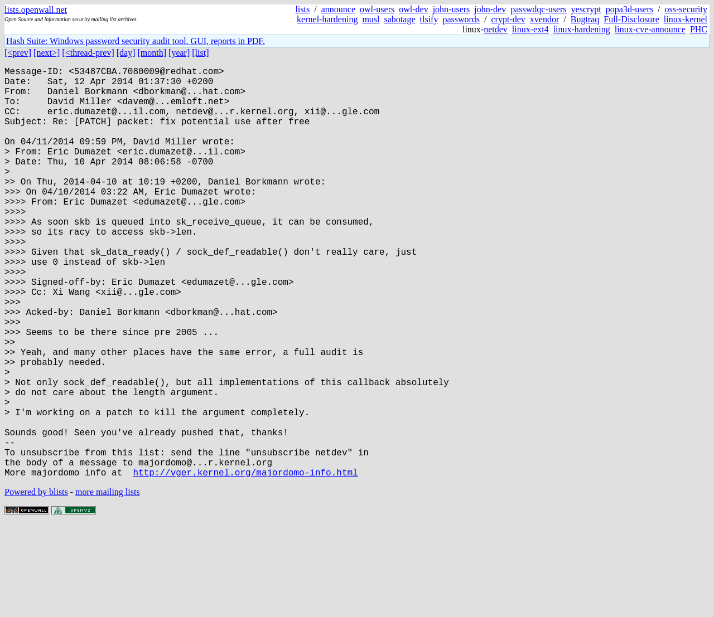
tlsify (428, 19)
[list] (200, 52)
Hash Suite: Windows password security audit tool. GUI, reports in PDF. (135, 41)
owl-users (377, 9)
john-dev (490, 9)
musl (370, 19)
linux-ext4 (530, 29)
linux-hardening (581, 29)
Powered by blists (36, 583)
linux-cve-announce (650, 29)
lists (302, 9)
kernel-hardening (327, 19)
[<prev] (17, 52)
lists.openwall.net (35, 9)
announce (338, 9)
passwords (461, 19)
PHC (698, 29)
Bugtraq (585, 19)
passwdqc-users (538, 9)
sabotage (400, 19)
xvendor (544, 19)
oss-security (686, 9)
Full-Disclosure (631, 19)
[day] (126, 52)
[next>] (46, 52)
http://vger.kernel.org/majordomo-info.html (245, 563)
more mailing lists (107, 583)
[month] (152, 52)
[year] (179, 52)
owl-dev (413, 9)
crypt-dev (508, 19)
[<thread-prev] (88, 52)
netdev (496, 29)
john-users (451, 9)
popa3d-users (629, 9)
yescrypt (586, 9)
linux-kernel (685, 19)
